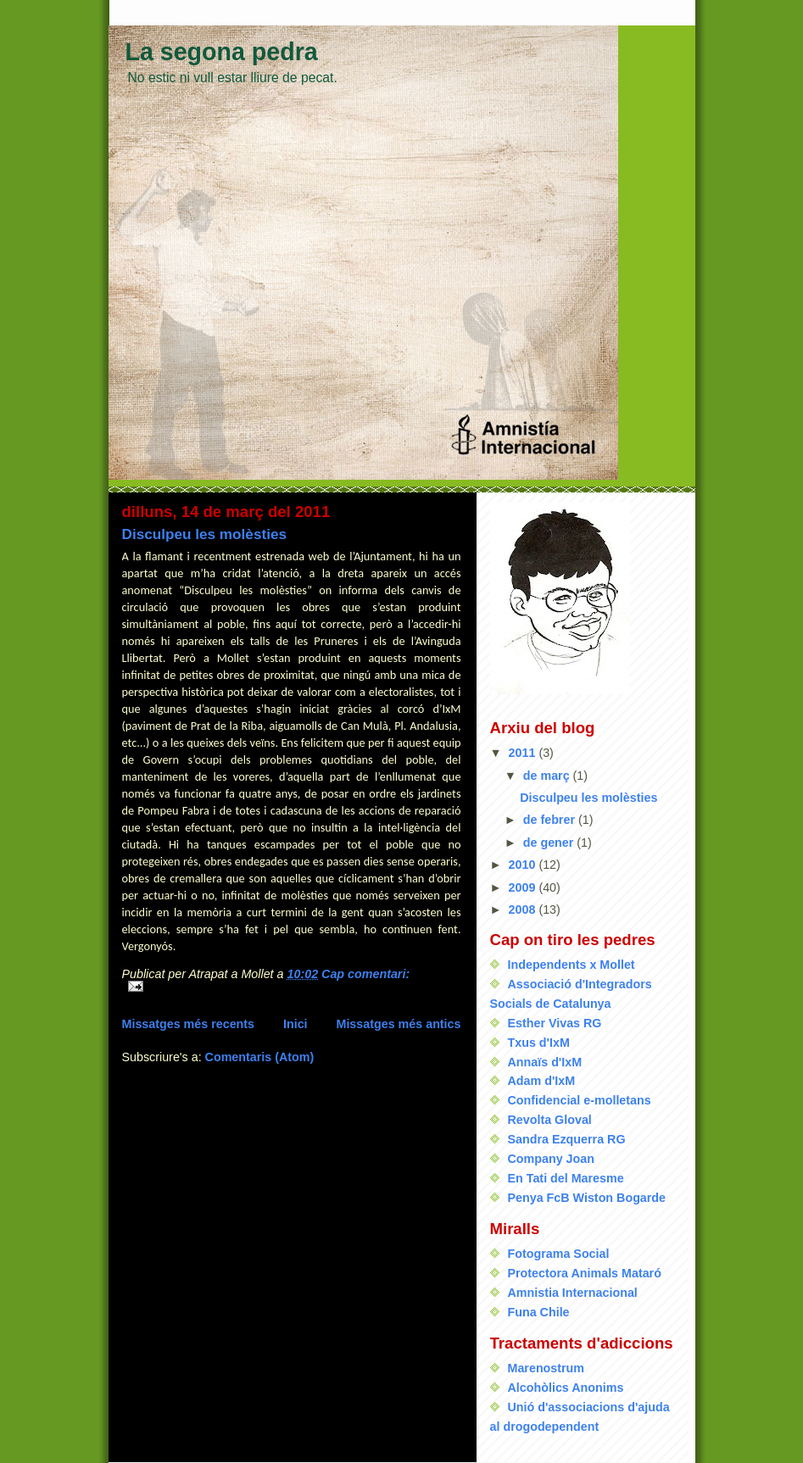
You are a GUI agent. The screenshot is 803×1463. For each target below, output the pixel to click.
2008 (524, 909)
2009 (524, 887)
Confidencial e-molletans (579, 1100)
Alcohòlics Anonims (566, 1387)
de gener (550, 842)
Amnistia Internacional (573, 1292)
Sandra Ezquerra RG (567, 1139)
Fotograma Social (559, 1253)
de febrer (550, 819)
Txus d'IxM (539, 1042)
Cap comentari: (365, 974)
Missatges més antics (398, 1024)
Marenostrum (546, 1368)
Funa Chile (539, 1312)
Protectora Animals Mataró (584, 1273)
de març (548, 775)
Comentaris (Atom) (260, 1057)
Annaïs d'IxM (545, 1062)
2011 (524, 752)
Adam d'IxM (542, 1081)
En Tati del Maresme (566, 1178)
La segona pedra (221, 51)
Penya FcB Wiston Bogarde (587, 1197)
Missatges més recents (188, 1024)
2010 (524, 864)
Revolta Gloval (550, 1119)
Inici (295, 1024)
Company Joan (551, 1158)
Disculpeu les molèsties (204, 534)
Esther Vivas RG (555, 1023)
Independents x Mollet (571, 964)
